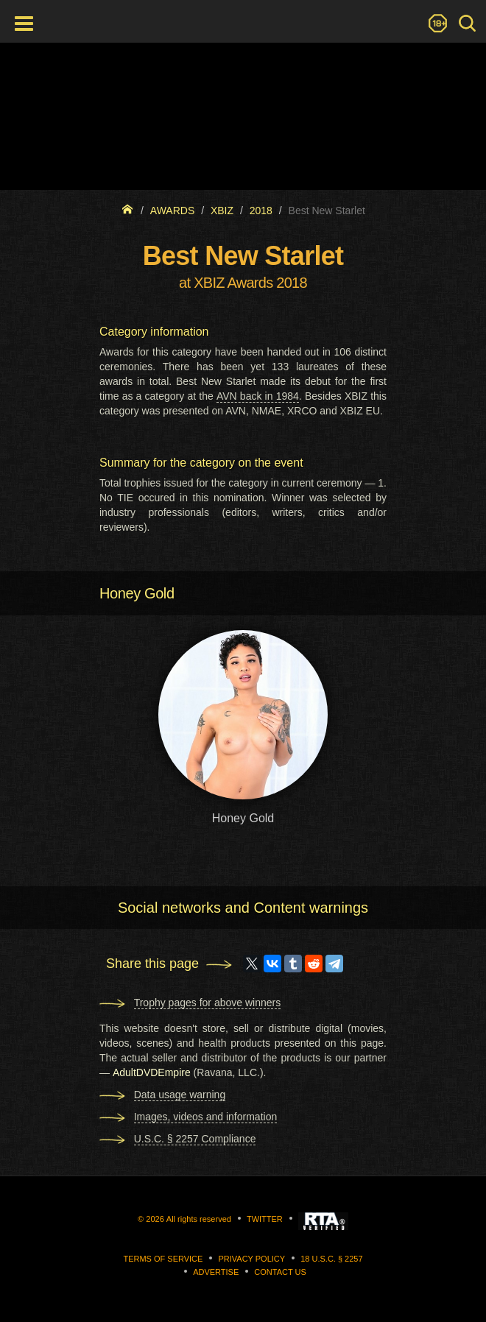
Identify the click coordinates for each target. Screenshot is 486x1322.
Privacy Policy (251, 1258)
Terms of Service (162, 1258)
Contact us (280, 1272)
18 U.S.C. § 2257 (331, 1258)
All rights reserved (198, 1219)
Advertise (216, 1272)
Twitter (265, 1219)
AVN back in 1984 (257, 396)
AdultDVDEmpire (152, 1072)
